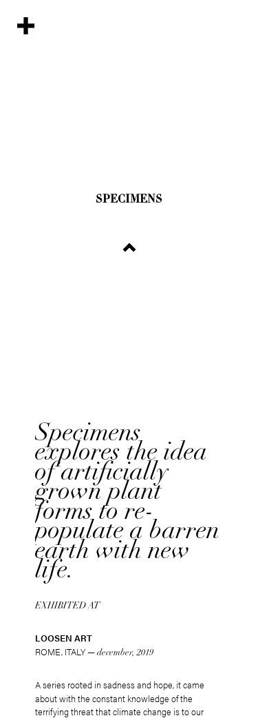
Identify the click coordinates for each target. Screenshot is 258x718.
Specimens (129, 199)
